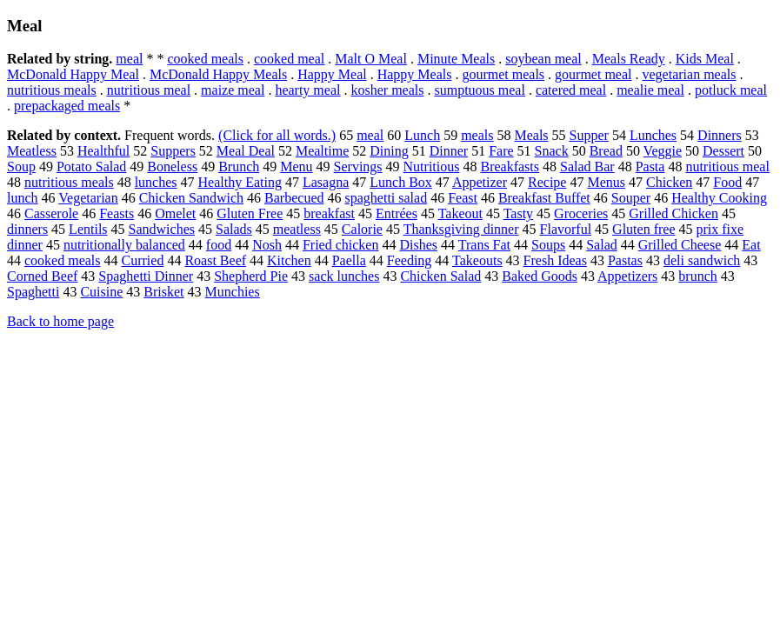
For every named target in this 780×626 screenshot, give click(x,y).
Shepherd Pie (251, 276)
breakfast (329, 213)
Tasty (518, 213)
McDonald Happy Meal (73, 74)
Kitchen (289, 260)
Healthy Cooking (719, 197)
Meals (531, 135)
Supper (589, 135)
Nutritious (431, 166)
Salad (601, 244)
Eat (751, 244)
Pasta (650, 166)
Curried (143, 260)
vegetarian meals (690, 74)
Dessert (723, 150)
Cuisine (101, 291)
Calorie (362, 229)
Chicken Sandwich (191, 197)
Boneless (172, 166)
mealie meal (650, 90)
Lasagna (326, 182)
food (218, 244)
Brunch (238, 166)
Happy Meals (414, 74)
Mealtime (322, 150)
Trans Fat (484, 244)
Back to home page (60, 321)
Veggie (662, 150)
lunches (156, 182)
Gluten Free (250, 213)
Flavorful (566, 229)
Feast (462, 197)
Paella (349, 260)
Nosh (267, 244)
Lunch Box (401, 182)
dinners (27, 229)
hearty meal (307, 90)
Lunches (653, 135)
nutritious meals (52, 90)
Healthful (103, 150)
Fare (501, 150)
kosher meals (386, 90)
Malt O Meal (371, 58)
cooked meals (205, 58)
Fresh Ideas (555, 260)
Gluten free (643, 229)
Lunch (422, 135)
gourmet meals (503, 74)
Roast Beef (215, 260)
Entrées (396, 213)
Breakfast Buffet (544, 197)
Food (727, 182)
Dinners (719, 135)
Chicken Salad (440, 276)
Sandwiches (162, 229)
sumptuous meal (479, 90)
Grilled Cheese (680, 244)
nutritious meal (148, 90)
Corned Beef (42, 276)
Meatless (32, 150)
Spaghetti (33, 291)
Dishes (418, 244)
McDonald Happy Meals (218, 74)
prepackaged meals (67, 105)
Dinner (449, 150)
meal (129, 58)
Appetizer (479, 182)
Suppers (173, 150)
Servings (358, 166)
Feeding (409, 260)
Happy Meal (332, 74)
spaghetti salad (386, 197)
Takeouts (477, 260)
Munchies (232, 291)
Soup (21, 166)
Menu (296, 166)
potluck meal (731, 90)
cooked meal (289, 58)
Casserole (51, 213)
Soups (548, 244)
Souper (630, 197)
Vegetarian (87, 197)
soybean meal (543, 58)
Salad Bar (587, 166)
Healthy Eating (240, 182)
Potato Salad (91, 166)
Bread (606, 150)
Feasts (116, 213)
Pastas (625, 260)
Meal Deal (246, 150)
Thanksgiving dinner (461, 229)
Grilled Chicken (673, 213)
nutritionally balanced (124, 244)
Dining (389, 150)
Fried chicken (341, 244)
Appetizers (627, 276)
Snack (552, 150)
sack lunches (344, 276)
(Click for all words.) (277, 135)
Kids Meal (705, 58)
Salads (234, 229)
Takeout (460, 213)
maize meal (232, 90)
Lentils (88, 229)
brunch (697, 276)
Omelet (175, 213)
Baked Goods (539, 276)
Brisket (163, 291)
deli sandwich (701, 260)
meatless (297, 229)
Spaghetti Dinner (145, 276)
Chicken (669, 182)
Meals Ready (628, 58)
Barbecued (293, 197)
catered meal (571, 90)
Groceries (581, 213)
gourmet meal (593, 74)
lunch (22, 197)
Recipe (547, 182)
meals (477, 135)
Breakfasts (509, 166)
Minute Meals (456, 58)
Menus (606, 182)
